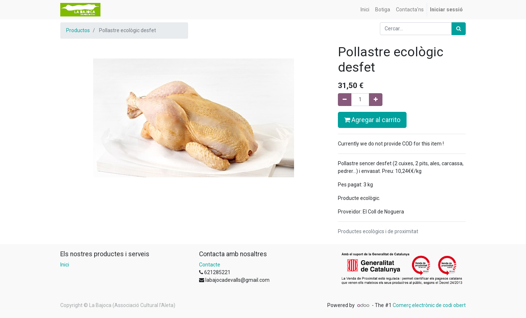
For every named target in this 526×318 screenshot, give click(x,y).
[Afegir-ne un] (375, 99)
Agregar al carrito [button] (372, 120)
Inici (64, 265)
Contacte (209, 265)
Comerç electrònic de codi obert (429, 305)
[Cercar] (458, 28)
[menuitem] (365, 9)
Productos (78, 30)
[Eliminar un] (344, 99)
